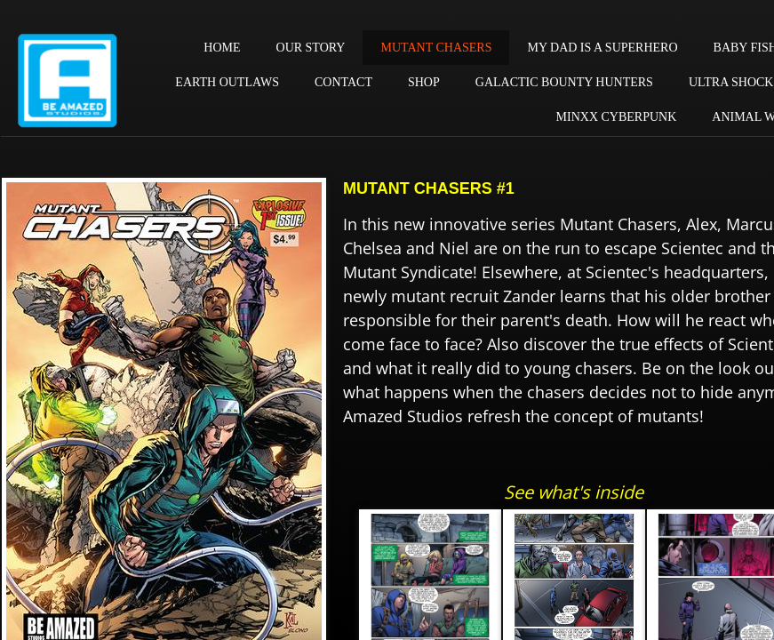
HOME (221, 47)
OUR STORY (311, 47)
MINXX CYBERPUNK (616, 117)
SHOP (424, 82)
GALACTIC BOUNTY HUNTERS (564, 82)
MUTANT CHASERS (435, 47)
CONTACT (343, 82)
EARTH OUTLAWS (227, 82)
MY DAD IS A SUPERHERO (602, 47)
